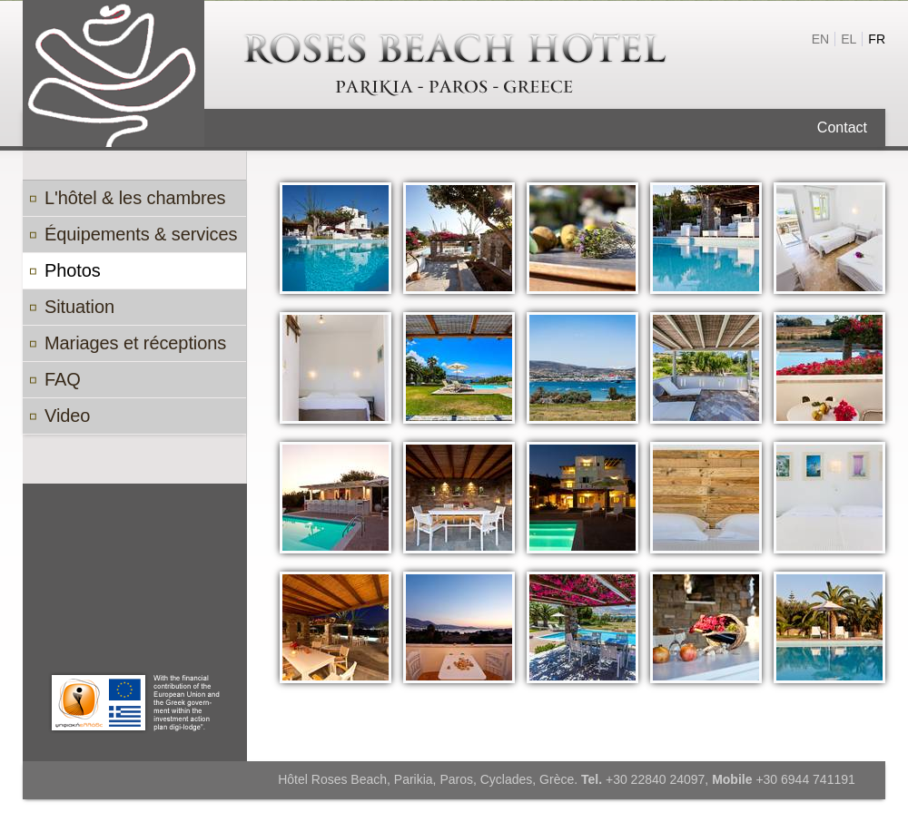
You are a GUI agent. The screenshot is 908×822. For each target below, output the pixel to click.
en (820, 39)
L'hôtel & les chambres (135, 198)
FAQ (62, 379)
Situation (79, 307)
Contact (842, 127)
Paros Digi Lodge (134, 702)
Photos (72, 270)
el (848, 39)
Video (67, 416)
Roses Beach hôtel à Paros (454, 67)
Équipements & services (140, 234)
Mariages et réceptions (135, 343)
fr (876, 39)
